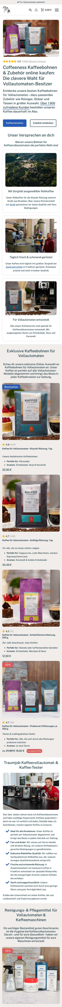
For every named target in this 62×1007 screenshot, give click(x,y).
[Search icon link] (30, 10)
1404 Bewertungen (34, 61)
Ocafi (12, 204)
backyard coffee (14, 267)
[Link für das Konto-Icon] (36, 9)
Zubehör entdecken (44, 123)
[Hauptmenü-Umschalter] (57, 10)
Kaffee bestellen (14, 123)
